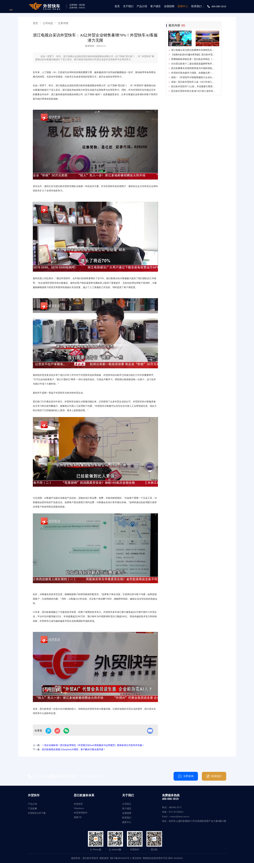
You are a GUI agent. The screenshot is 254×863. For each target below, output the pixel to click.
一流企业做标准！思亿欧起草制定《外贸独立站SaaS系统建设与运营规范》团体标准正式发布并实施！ (93, 745)
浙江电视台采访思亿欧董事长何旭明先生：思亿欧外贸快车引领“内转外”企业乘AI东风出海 (195, 50)
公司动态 (48, 23)
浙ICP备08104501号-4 (120, 858)
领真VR (77, 817)
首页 (117, 6)
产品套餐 (32, 808)
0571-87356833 (176, 812)
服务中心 (126, 822)
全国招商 (169, 6)
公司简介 (126, 804)
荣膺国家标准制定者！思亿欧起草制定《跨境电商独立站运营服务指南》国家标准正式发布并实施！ (195, 59)
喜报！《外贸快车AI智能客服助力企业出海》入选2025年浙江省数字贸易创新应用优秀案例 (195, 77)
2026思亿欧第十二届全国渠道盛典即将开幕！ (194, 64)
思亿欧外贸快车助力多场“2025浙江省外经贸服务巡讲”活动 (195, 91)
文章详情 (63, 23)
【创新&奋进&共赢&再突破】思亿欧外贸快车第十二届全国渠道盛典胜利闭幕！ (195, 54)
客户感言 (155, 6)
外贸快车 (78, 804)
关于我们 (128, 6)
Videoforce (79, 808)
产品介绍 (142, 6)
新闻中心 (183, 6)
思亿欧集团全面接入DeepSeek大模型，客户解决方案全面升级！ (74, 749)
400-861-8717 (175, 807)
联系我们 (196, 6)
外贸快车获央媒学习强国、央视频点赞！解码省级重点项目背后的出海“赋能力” (195, 73)
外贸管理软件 (80, 813)
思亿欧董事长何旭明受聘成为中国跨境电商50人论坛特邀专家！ (195, 68)
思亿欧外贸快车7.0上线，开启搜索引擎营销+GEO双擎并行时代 (195, 86)
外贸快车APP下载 (37, 813)
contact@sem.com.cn (179, 816)
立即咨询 (186, 776)
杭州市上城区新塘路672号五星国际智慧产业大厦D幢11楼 (197, 821)
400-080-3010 (218, 6)
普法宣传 (136, 858)
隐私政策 (104, 858)
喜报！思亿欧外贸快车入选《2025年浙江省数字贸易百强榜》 (195, 82)
